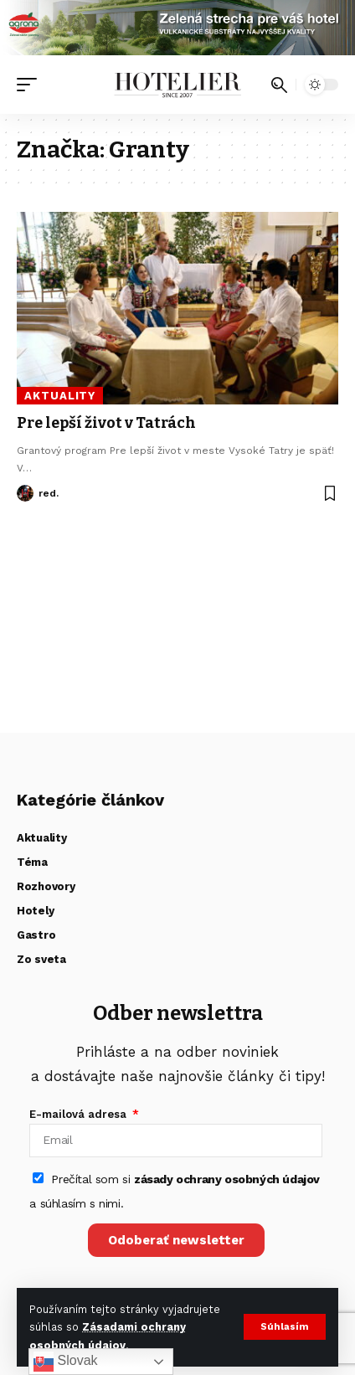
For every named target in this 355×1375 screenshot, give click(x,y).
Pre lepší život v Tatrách (106, 423)
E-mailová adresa (79, 1114)
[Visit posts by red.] (25, 493)
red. (49, 493)
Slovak (65, 1362)
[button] (285, 1327)
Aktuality (59, 395)
